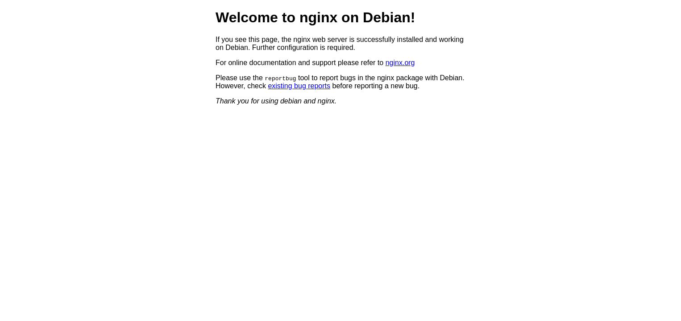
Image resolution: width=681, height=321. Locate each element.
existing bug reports (299, 86)
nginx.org (400, 62)
